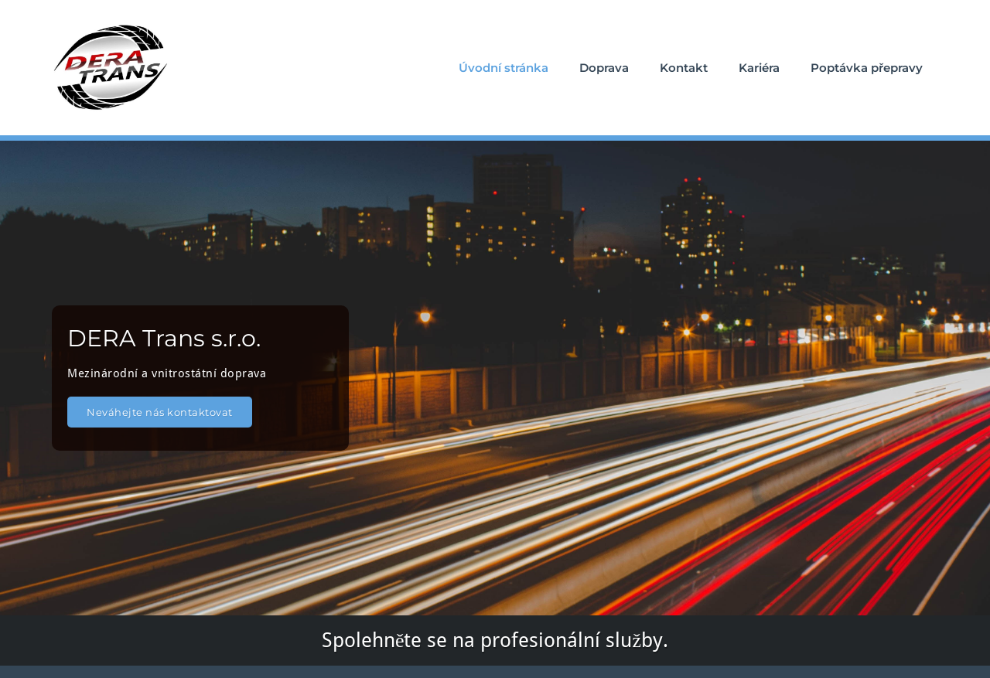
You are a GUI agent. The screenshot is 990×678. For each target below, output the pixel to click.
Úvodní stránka (503, 67)
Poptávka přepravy (867, 67)
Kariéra (759, 67)
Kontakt (684, 67)
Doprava (604, 67)
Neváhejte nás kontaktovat (160, 412)
